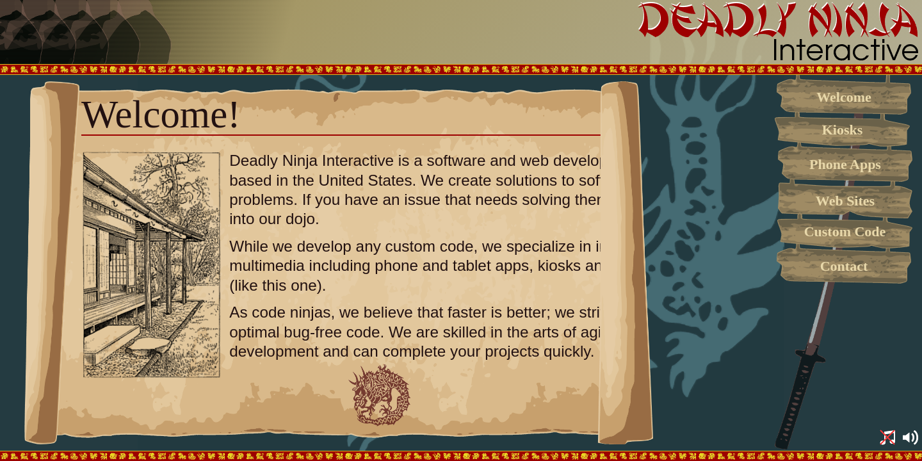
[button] (887, 438)
